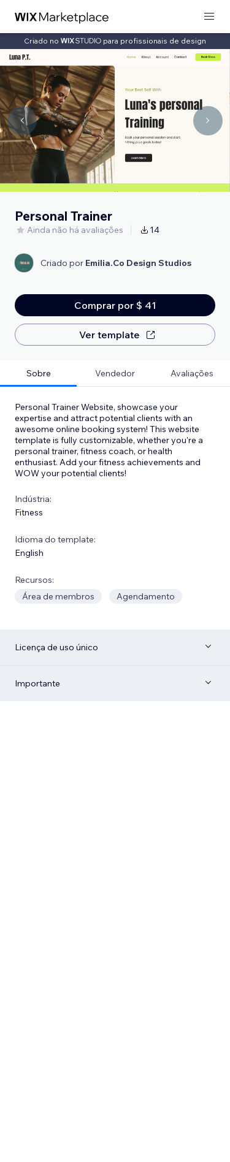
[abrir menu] (209, 17)
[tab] (38, 373)
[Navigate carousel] (22, 120)
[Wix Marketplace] (62, 17)
